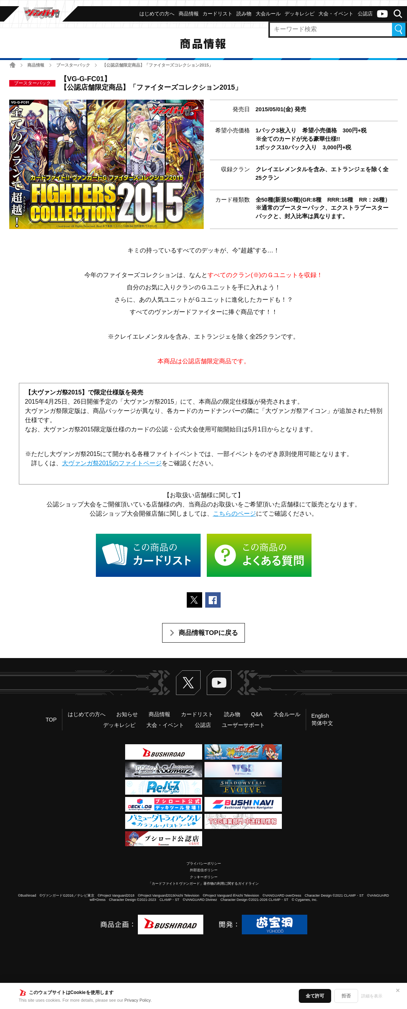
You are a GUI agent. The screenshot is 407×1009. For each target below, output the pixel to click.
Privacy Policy (137, 1000)
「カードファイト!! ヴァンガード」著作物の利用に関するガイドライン (203, 883)
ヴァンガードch (382, 14)
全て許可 (315, 996)
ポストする (194, 600)
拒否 (346, 996)
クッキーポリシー (204, 877)
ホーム (12, 65)
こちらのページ (234, 513)
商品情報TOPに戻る (208, 632)
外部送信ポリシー (204, 870)
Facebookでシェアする (213, 600)
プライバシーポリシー (203, 863)
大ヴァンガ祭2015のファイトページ (112, 463)
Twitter (188, 682)
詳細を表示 (371, 996)
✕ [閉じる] (397, 990)
